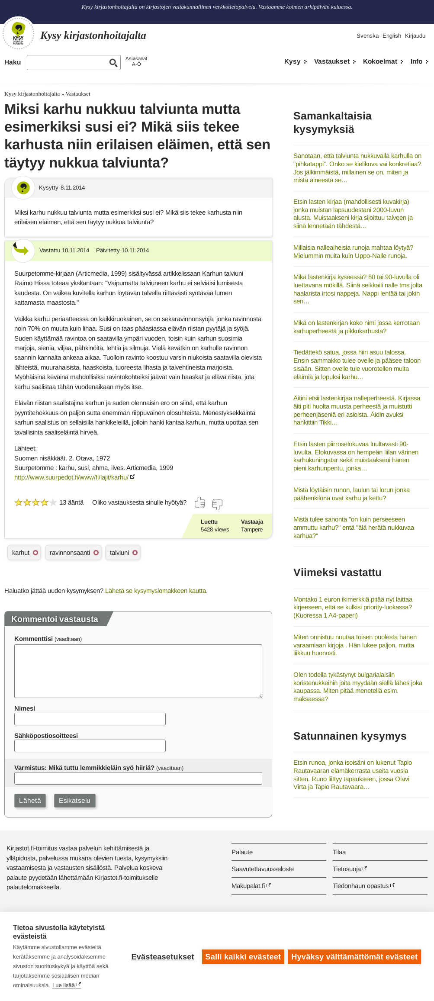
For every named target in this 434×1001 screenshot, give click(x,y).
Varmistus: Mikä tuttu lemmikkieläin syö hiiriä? (84, 767)
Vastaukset (332, 61)
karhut (20, 552)
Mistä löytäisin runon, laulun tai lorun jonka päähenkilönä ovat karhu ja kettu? (351, 494)
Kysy (292, 61)
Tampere (252, 529)
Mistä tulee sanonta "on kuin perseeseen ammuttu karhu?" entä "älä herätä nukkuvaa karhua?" (353, 527)
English (392, 35)
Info (416, 61)
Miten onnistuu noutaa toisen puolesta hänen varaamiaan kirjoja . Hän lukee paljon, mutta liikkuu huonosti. (355, 645)
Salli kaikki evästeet (242, 956)
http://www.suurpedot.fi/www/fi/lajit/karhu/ (71, 477)
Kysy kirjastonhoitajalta (32, 93)
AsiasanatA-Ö (136, 61)
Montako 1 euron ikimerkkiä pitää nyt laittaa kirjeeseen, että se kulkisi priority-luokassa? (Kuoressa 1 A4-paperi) (352, 607)
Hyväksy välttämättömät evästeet (354, 956)
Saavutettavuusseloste (262, 868)
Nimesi (24, 708)
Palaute (242, 852)
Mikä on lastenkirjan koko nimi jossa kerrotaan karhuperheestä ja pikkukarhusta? (356, 327)
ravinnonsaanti (70, 552)
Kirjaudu (415, 35)
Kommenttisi (33, 638)
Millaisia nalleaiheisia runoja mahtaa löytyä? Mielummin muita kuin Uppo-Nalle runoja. (353, 251)
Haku (12, 62)
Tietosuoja (347, 868)
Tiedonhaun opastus (361, 885)
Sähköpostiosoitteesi (46, 735)
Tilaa (339, 852)
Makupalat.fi (248, 885)
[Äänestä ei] (216, 504)
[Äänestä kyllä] (200, 502)
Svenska (368, 35)
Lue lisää (63, 985)
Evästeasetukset (162, 956)
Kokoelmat (380, 61)
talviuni (119, 552)
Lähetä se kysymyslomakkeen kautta (155, 590)
